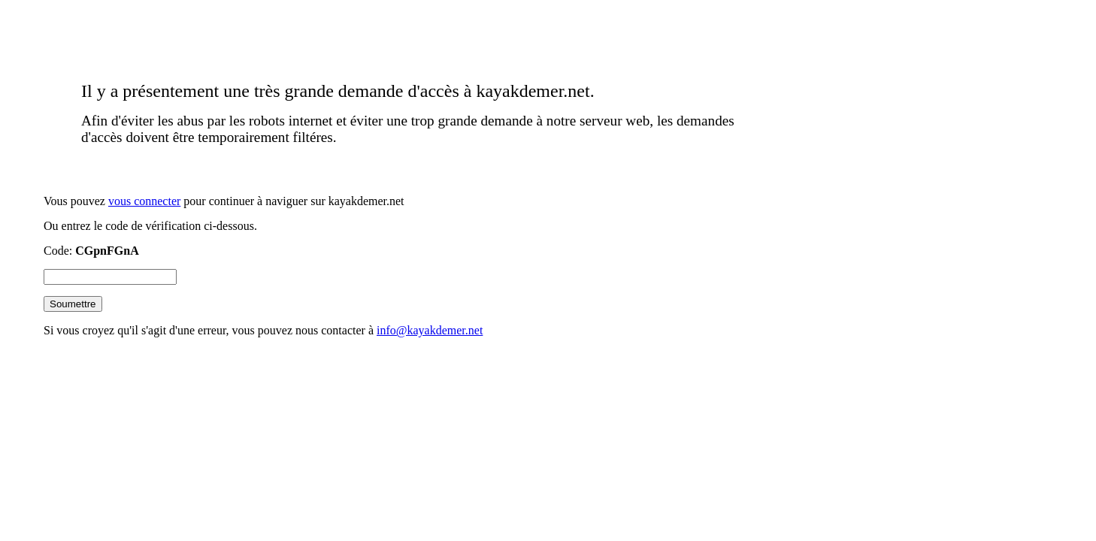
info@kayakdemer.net (430, 330)
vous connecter (144, 201)
